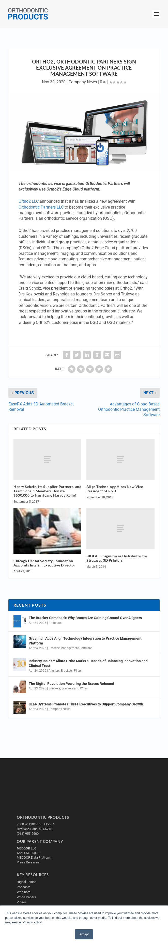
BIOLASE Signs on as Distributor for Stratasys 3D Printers (117, 558)
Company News (83, 82)
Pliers (78, 670)
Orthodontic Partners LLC (41, 207)
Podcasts (55, 623)
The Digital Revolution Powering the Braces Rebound (71, 684)
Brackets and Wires (75, 688)
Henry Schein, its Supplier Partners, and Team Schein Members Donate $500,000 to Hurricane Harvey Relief (47, 490)
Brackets (67, 670)
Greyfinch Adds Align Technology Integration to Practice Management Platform (85, 640)
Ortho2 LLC (29, 201)
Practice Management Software (70, 648)
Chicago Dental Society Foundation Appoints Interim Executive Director (44, 563)
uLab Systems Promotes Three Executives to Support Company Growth (86, 704)
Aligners (54, 670)
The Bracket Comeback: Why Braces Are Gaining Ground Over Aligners (85, 618)
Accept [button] (84, 934)
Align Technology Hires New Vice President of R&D (114, 488)
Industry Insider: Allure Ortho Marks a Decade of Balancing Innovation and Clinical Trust (88, 663)
